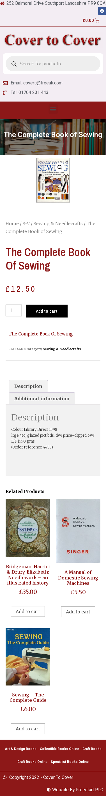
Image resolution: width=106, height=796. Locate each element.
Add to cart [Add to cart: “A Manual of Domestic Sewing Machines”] (78, 612)
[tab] (28, 386)
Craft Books (92, 749)
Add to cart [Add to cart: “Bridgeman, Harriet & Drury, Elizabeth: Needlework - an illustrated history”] (28, 611)
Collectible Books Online (59, 749)
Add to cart (46, 311)
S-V (26, 223)
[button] (53, 109)
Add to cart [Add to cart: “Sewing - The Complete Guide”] (28, 728)
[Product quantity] (14, 310)
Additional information (42, 398)
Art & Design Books (20, 749)
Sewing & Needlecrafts (58, 223)
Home (12, 223)
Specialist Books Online (70, 762)
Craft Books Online (32, 762)
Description (28, 386)
